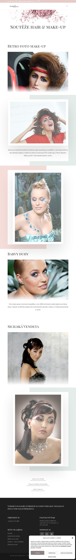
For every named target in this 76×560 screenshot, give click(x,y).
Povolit (37, 553)
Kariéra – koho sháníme (16, 542)
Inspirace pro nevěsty (38, 479)
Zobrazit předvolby (66, 553)
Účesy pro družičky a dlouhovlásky (38, 484)
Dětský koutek (13, 545)
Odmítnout (52, 553)
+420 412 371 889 (13, 521)
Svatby (10, 533)
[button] (72, 538)
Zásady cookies (52, 556)
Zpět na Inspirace (38, 489)
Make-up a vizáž (13, 539)
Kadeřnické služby (14, 536)
